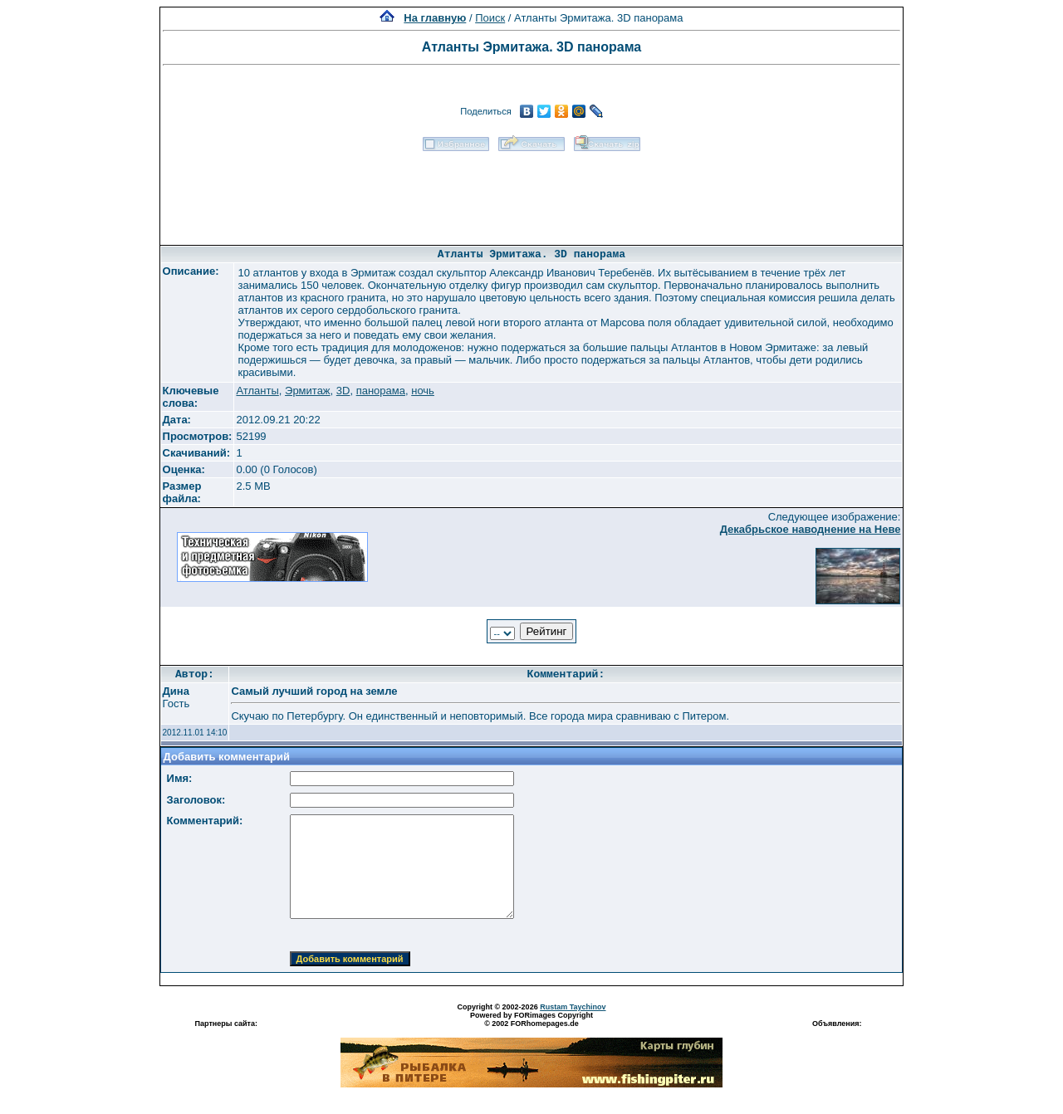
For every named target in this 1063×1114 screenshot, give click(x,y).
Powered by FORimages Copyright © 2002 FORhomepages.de (531, 1019)
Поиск (490, 18)
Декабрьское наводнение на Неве (810, 529)
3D (343, 390)
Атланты (257, 390)
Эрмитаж (308, 390)
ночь (422, 390)
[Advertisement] (531, 192)
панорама (380, 390)
